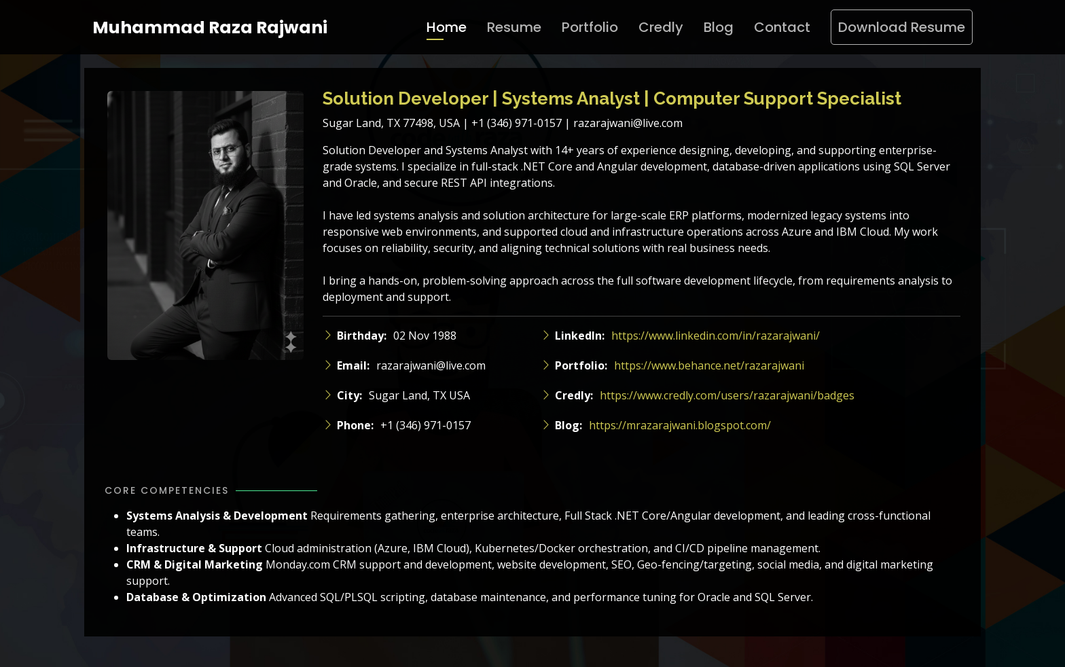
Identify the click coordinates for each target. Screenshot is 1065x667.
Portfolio (590, 27)
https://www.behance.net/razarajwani (709, 365)
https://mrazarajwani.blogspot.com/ (680, 425)
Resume (514, 27)
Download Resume (901, 27)
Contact (782, 27)
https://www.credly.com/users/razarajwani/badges (727, 395)
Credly (660, 27)
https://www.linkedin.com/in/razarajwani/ (715, 335)
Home (447, 27)
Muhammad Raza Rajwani (209, 27)
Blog (719, 27)
